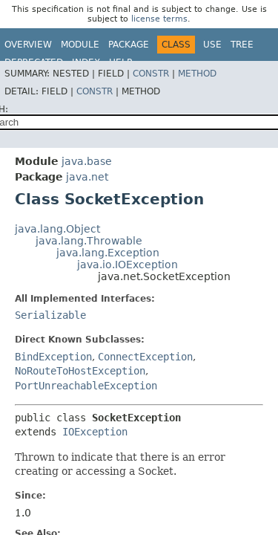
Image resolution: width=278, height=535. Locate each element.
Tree (242, 44)
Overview (28, 44)
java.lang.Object (57, 229)
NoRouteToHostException (80, 371)
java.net (87, 177)
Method (197, 73)
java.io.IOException (127, 264)
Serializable (50, 315)
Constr (151, 73)
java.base (87, 161)
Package (128, 44)
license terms (159, 19)
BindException (53, 357)
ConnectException (145, 357)
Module (80, 44)
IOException (95, 432)
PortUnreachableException (86, 386)
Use (212, 44)
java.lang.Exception (107, 253)
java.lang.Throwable (89, 241)
